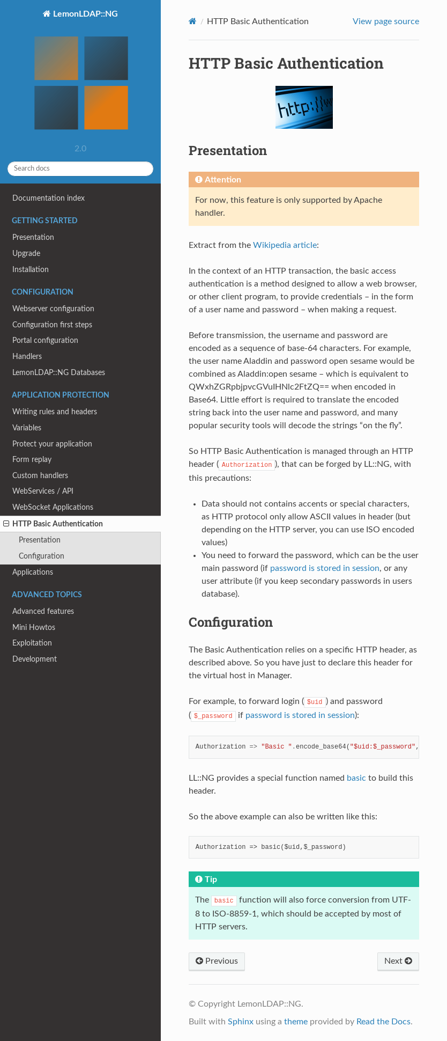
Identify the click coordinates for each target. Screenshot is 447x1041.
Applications (32, 572)
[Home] (193, 21)
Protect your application (52, 444)
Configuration (41, 556)
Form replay (31, 460)
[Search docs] (80, 169)
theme (296, 1021)
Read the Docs (383, 1021)
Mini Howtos (33, 628)
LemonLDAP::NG (80, 74)
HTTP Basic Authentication (53, 524)
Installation (30, 270)
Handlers (27, 357)
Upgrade (26, 254)
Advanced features (43, 611)
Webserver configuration (53, 309)
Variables (26, 428)
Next (398, 961)
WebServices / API (42, 491)
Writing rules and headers (54, 412)
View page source (386, 21)
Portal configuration (45, 340)
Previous (217, 961)
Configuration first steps (52, 325)
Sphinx (241, 1021)
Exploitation (32, 643)
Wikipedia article (285, 245)
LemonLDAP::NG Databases (58, 373)
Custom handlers (40, 476)
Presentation (33, 237)
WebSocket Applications (52, 507)
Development (34, 659)
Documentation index (48, 198)
